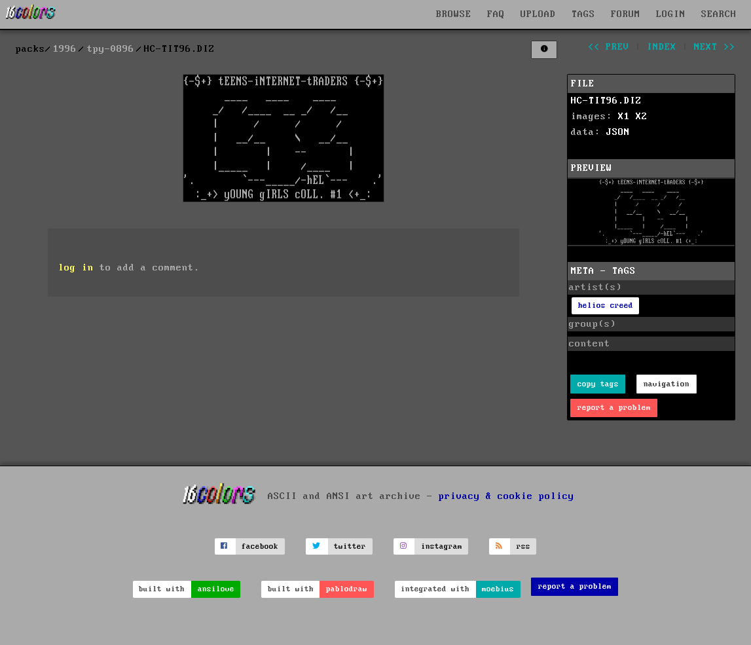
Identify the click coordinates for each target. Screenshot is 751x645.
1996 (65, 49)
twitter (350, 546)
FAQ (496, 14)
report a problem (614, 407)
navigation (666, 384)
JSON (618, 132)
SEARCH (719, 14)
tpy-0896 (110, 49)
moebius (498, 589)
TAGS (583, 14)
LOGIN (671, 14)
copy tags (598, 384)
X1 (624, 116)
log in (76, 268)
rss (523, 546)
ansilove (216, 589)
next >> (714, 47)
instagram (441, 546)
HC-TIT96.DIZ (606, 101)
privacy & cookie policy (506, 496)
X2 (642, 116)
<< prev (608, 47)
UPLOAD (538, 14)
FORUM (625, 14)
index (661, 47)
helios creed (605, 305)
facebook (260, 546)
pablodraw (346, 589)
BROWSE (453, 14)
